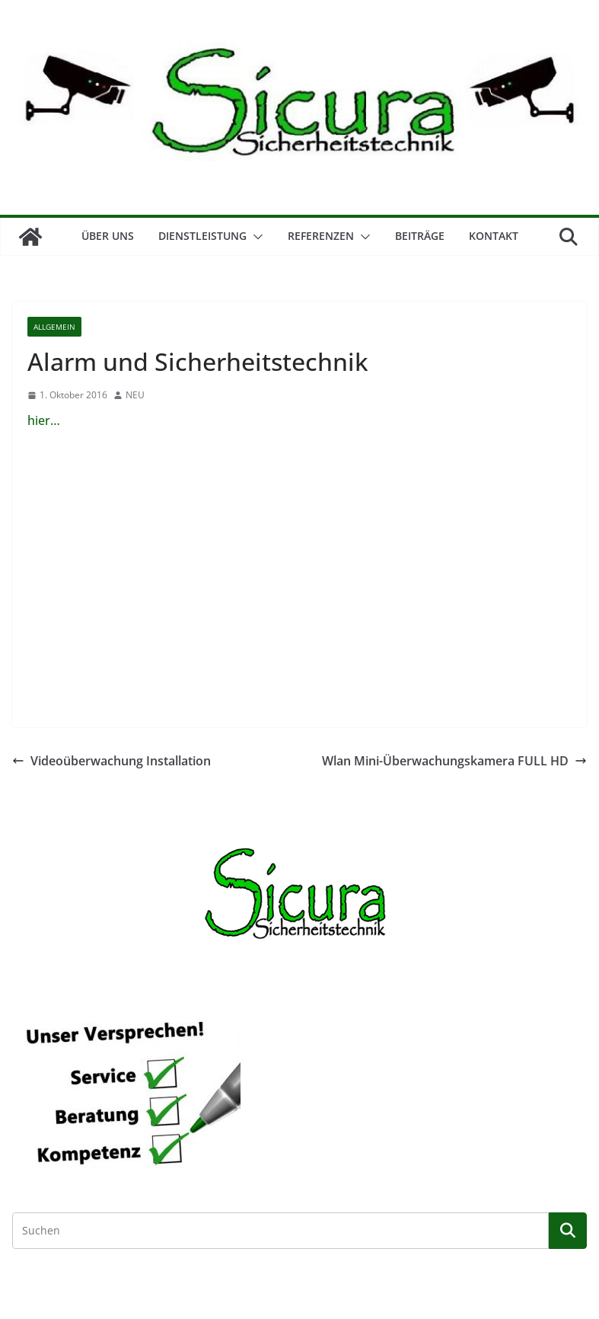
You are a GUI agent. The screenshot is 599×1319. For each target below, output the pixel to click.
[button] (255, 236)
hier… (43, 420)
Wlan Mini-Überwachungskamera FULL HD (454, 760)
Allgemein (54, 326)
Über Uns (107, 235)
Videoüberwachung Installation (111, 760)
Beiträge (419, 235)
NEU (135, 394)
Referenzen (321, 235)
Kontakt (493, 235)
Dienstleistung (202, 235)
